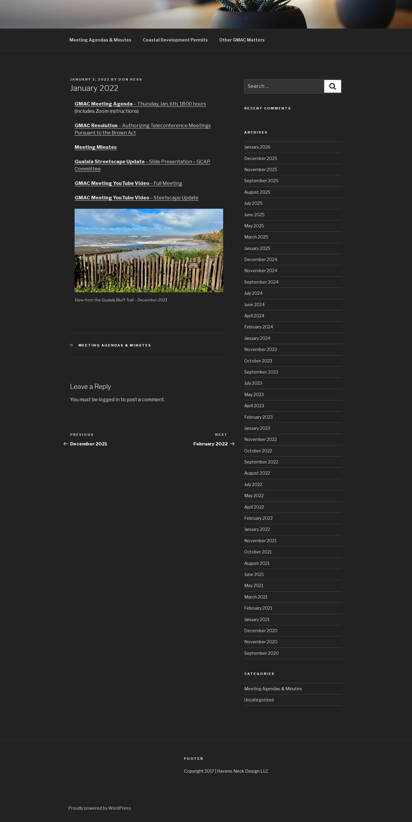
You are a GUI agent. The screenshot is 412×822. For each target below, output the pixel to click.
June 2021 (254, 574)
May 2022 (254, 495)
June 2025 (254, 214)
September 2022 (261, 461)
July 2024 (253, 293)
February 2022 (258, 518)
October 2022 (258, 450)
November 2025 (260, 169)
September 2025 (261, 180)
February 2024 (258, 326)
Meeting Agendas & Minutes (100, 39)
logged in (109, 399)
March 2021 (255, 596)
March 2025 (256, 236)
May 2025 (254, 225)
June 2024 (254, 304)
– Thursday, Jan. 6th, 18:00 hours (140, 104)
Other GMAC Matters (242, 39)
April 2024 (254, 315)
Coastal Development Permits (175, 39)
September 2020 (261, 653)
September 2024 (261, 282)
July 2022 (253, 484)
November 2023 (260, 349)
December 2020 (261, 630)
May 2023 (254, 394)
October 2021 (258, 551)
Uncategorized (259, 699)
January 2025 (257, 248)
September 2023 (261, 371)
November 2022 (260, 439)
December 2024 (260, 259)
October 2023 (258, 360)
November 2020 (261, 641)
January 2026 (257, 146)
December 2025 (260, 158)
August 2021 (256, 563)
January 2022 (257, 529)
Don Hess (130, 79)
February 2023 (258, 417)
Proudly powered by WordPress (99, 808)
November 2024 (260, 270)
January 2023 (257, 428)
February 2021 (258, 608)
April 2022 (254, 507)
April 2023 (254, 405)
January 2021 (256, 619)
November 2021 (260, 540)
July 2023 (253, 383)
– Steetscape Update (136, 198)
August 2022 (257, 473)
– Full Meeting (128, 183)
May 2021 (253, 585)
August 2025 (257, 192)
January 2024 (257, 338)
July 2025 (253, 203)
